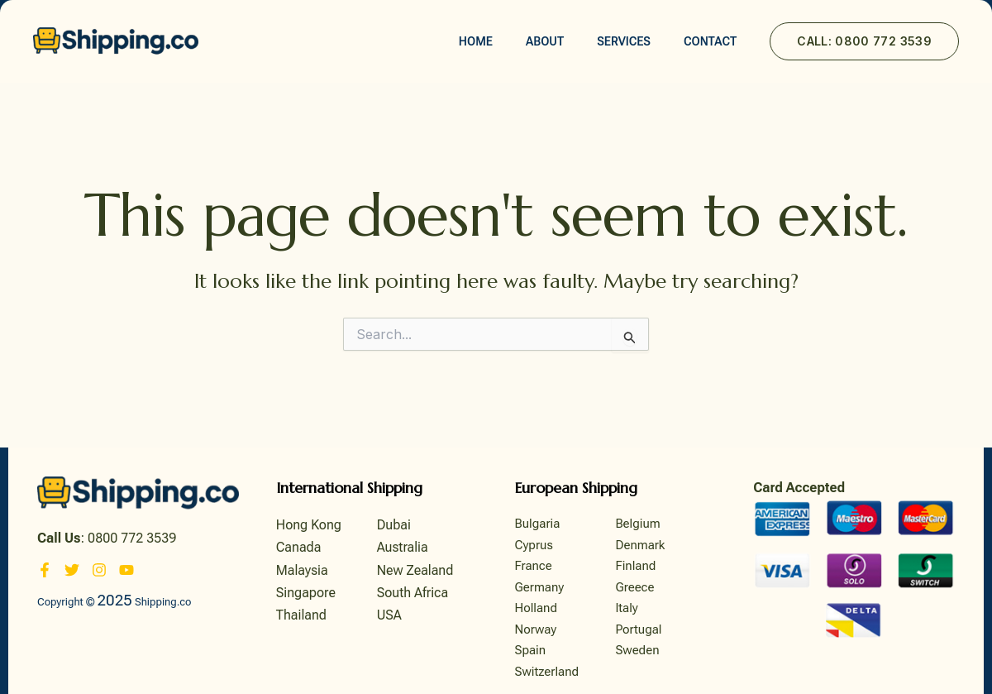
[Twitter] (71, 569)
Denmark (640, 545)
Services (624, 41)
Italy (626, 608)
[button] (864, 41)
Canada (299, 547)
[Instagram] (99, 569)
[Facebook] (44, 569)
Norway (536, 629)
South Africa (412, 593)
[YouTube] (126, 569)
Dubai (394, 525)
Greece (634, 587)
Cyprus (534, 545)
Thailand (301, 615)
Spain (530, 650)
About (545, 41)
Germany (540, 587)
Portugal (638, 629)
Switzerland (547, 671)
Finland (635, 565)
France (533, 565)
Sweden (637, 650)
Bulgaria (537, 523)
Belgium (637, 523)
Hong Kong (308, 525)
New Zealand (415, 570)
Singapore (306, 593)
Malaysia (302, 570)
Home (476, 41)
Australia (402, 547)
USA (389, 615)
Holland (536, 608)
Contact (710, 41)
